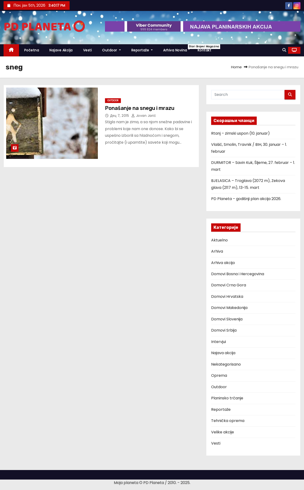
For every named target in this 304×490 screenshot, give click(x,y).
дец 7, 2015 (120, 115)
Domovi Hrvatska (227, 296)
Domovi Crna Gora (228, 285)
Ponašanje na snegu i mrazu (139, 108)
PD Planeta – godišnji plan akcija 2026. (246, 198)
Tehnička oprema (227, 420)
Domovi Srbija (224, 330)
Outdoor (111, 50)
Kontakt (204, 50)
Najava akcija (223, 353)
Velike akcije (222, 432)
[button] (284, 50)
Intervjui (218, 341)
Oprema (219, 375)
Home (236, 66)
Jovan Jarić (143, 115)
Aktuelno (219, 240)
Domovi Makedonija (229, 307)
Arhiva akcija (223, 262)
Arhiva (217, 251)
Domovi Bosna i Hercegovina (237, 274)
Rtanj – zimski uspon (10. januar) (240, 133)
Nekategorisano (226, 364)
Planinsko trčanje (227, 398)
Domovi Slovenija (226, 319)
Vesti (87, 50)
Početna (31, 50)
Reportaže (142, 50)
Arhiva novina (177, 48)
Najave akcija (61, 50)
